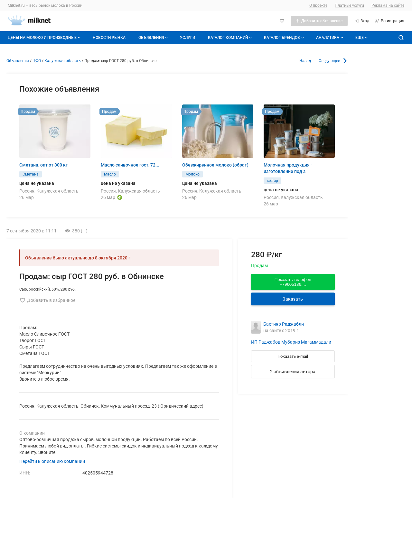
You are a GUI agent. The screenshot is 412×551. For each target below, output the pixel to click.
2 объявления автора (292, 371)
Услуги (187, 37)
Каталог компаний (230, 37)
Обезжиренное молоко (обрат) (215, 164)
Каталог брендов (284, 37)
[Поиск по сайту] (401, 37)
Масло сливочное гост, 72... (130, 164)
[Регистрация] (389, 20)
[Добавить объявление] (319, 21)
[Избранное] (282, 20)
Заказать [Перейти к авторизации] (293, 299)
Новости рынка (109, 37)
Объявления (153, 37)
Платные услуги (349, 5)
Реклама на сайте (387, 5)
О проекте (318, 5)
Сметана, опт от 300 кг (43, 164)
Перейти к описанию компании (52, 461)
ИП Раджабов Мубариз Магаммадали (291, 342)
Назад (305, 61)
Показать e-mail (292, 356)
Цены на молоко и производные (45, 37)
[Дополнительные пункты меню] (361, 37)
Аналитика (330, 37)
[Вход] (361, 20)
